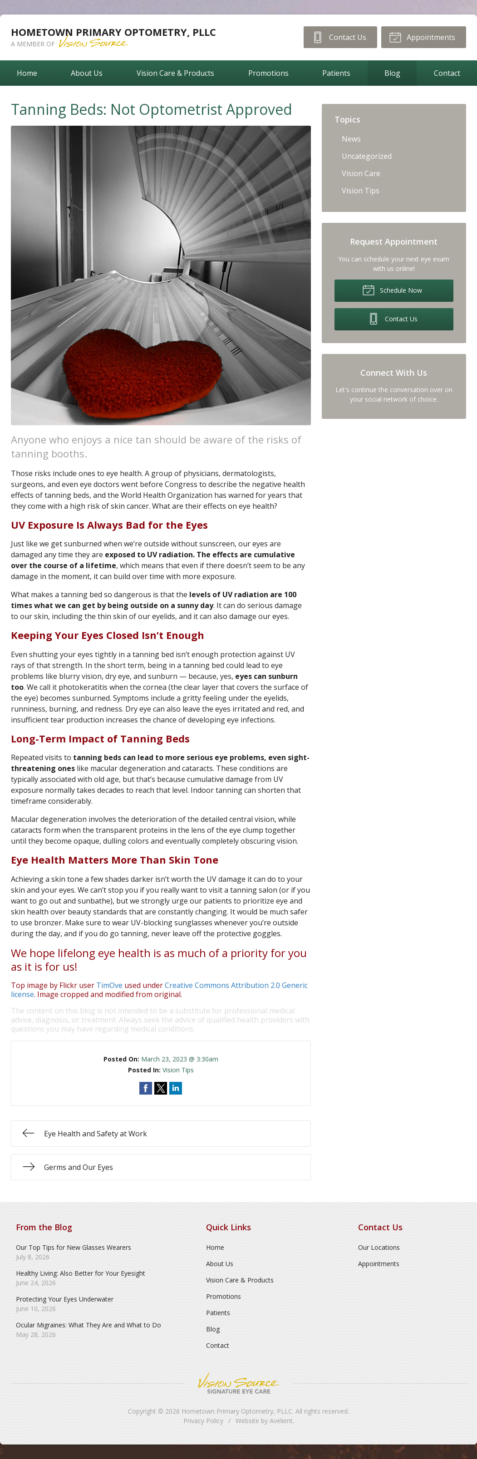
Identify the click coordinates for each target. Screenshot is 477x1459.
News (351, 139)
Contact (217, 1345)
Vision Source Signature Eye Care (239, 1383)
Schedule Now (392, 289)
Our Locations (379, 1247)
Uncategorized (367, 156)
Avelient (281, 1420)
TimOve (109, 985)
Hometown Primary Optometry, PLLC (237, 1411)
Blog (392, 73)
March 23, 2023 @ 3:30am (179, 1059)
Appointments (422, 36)
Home (27, 73)
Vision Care (361, 173)
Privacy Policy (203, 1420)
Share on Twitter (160, 1088)
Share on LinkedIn (175, 1088)
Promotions (268, 73)
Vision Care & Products (175, 73)
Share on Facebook (145, 1088)
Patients (336, 73)
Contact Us (338, 36)
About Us (87, 73)
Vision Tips (178, 1070)
